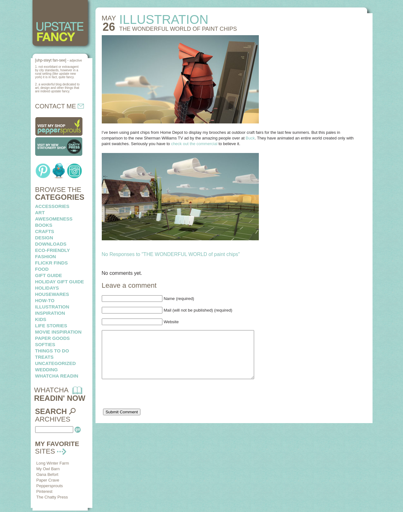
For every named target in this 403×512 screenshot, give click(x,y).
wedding (46, 369)
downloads (51, 244)
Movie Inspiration (58, 332)
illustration (52, 306)
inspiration (50, 313)
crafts (44, 231)
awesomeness (54, 218)
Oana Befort (47, 474)
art (40, 212)
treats (44, 357)
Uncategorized (55, 363)
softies (45, 344)
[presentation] (149, 406)
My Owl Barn (48, 468)
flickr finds (51, 262)
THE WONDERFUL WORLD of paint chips (178, 29)
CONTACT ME (59, 106)
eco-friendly (52, 250)
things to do (52, 350)
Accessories (52, 206)
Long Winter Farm (52, 463)
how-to (45, 300)
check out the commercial (194, 143)
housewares (52, 294)
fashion (45, 256)
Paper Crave (47, 480)
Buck (250, 138)
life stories (51, 325)
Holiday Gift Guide (59, 281)
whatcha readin (56, 376)
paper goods (52, 338)
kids (40, 319)
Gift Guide (48, 275)
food (42, 269)
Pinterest (44, 491)
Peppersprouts (49, 485)
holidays (47, 288)
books (43, 225)
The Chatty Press (52, 497)
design (44, 237)
